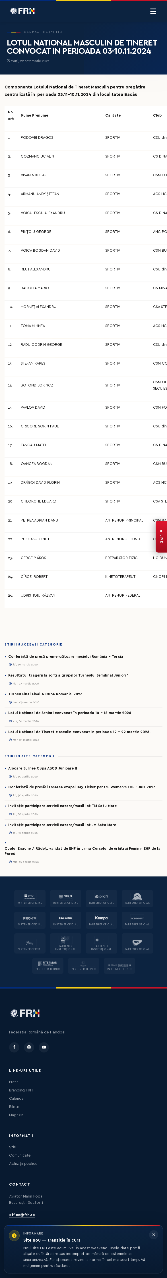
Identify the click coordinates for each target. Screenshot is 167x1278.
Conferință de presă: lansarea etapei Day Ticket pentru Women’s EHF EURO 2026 (82, 787)
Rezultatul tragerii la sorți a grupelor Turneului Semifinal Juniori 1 (68, 675)
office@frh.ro (22, 1215)
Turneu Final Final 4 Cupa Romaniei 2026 (45, 694)
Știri (12, 1147)
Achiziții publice (23, 1164)
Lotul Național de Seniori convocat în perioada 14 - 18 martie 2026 (69, 713)
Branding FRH (21, 1090)
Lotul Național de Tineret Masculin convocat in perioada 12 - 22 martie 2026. (79, 732)
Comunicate (20, 1155)
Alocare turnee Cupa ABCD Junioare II (42, 768)
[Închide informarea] (153, 1234)
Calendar (17, 1099)
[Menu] (153, 11)
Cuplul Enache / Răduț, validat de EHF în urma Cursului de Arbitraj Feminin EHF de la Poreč (82, 851)
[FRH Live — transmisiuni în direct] (161, 537)
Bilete (14, 1107)
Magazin (16, 1115)
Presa (13, 1082)
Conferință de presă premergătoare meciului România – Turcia (65, 656)
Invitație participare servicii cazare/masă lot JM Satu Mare (62, 825)
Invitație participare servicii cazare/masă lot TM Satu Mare (62, 806)
